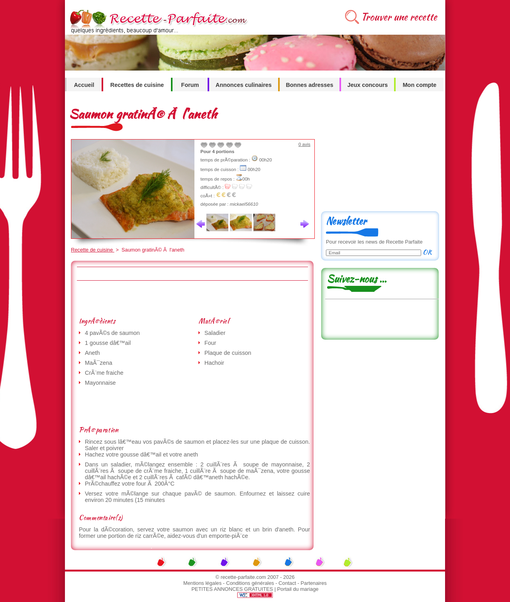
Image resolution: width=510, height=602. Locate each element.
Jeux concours (367, 85)
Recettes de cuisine (137, 85)
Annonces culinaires (244, 85)
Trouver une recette (399, 17)
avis (304, 144)
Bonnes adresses (309, 85)
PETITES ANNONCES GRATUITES (232, 589)
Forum (190, 85)
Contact (287, 583)
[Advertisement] (192, 299)
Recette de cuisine (92, 250)
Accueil (84, 85)
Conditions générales (250, 583)
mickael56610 (244, 204)
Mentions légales (202, 583)
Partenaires (314, 583)
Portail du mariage (298, 589)
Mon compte (420, 85)
